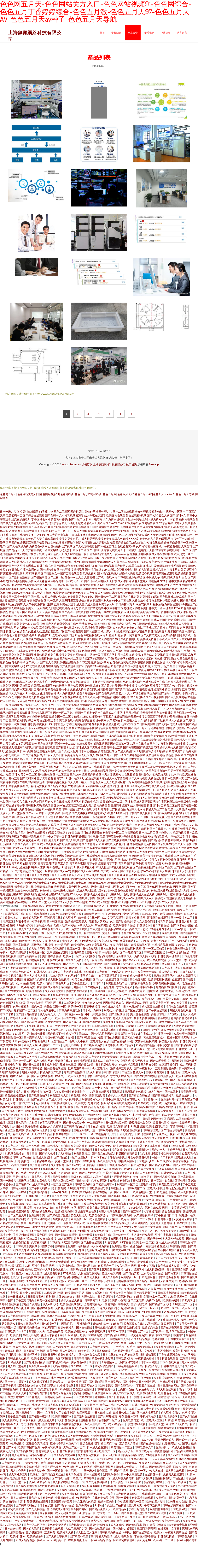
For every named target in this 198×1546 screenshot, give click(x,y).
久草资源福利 (99, 1180)
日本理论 (129, 790)
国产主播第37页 (54, 793)
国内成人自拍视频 (167, 1242)
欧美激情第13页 (73, 1114)
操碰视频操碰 (126, 1486)
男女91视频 (79, 728)
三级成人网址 (155, 1188)
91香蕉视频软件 (31, 1169)
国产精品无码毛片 (172, 1130)
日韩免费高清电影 (70, 1010)
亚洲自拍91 (137, 1246)
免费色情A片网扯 (112, 704)
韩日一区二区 (183, 550)
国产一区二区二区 (65, 530)
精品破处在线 (105, 956)
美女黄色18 (7, 732)
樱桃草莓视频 (181, 1161)
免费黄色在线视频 (30, 809)
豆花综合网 (134, 1099)
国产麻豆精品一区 (63, 1180)
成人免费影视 (52, 1273)
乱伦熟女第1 (123, 1431)
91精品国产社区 (174, 759)
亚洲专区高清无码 (178, 1037)
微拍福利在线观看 (27, 511)
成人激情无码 (37, 948)
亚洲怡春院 (57, 1443)
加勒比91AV (136, 848)
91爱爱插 (117, 971)
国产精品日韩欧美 (77, 1169)
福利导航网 (96, 1381)
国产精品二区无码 (160, 1304)
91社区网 (71, 1462)
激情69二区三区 (176, 1331)
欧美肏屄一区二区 (151, 762)
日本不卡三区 (58, 1250)
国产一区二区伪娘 (154, 948)
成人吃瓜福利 (179, 596)
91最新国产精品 (174, 631)
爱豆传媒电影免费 (140, 1122)
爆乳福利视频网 (104, 1466)
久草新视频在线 (69, 697)
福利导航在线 (166, 921)
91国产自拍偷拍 (99, 527)
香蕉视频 (163, 1018)
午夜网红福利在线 (178, 952)
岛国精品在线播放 (112, 855)
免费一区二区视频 (56, 1459)
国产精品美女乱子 (101, 1346)
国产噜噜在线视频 (110, 960)
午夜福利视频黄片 (29, 1285)
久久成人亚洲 (70, 751)
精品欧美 (159, 836)
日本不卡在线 (99, 1157)
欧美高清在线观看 (143, 1497)
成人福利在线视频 (59, 979)
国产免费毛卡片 (125, 1385)
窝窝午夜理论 (89, 759)
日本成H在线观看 (84, 971)
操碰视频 (117, 612)
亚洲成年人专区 (20, 1250)
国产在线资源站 (143, 1532)
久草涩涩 (85, 662)
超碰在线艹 (10, 650)
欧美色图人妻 (34, 538)
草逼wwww (92, 797)
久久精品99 (130, 1315)
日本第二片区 (147, 832)
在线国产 (61, 1076)
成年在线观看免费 (89, 855)
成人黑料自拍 (125, 724)
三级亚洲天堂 (183, 1157)
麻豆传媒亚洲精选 (15, 1478)
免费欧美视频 (40, 716)
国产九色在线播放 (97, 1482)
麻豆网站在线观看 (42, 685)
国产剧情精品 (52, 523)
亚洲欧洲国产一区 (105, 1451)
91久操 (137, 623)
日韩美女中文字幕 (56, 967)
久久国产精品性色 (166, 1257)
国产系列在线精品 (85, 1416)
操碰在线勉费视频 (72, 1424)
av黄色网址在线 (183, 1219)
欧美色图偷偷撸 (181, 1053)
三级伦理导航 (16, 1281)
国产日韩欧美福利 (163, 1095)
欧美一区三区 (150, 1230)
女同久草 (31, 1203)
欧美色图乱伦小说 (58, 689)
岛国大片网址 (29, 1072)
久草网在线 (185, 585)
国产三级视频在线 (117, 840)
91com (193, 743)
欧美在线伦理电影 (178, 948)
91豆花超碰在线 (147, 1489)
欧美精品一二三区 (122, 1447)
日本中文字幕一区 (53, 836)
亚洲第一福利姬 (125, 1025)
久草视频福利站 (17, 933)
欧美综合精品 (32, 1466)
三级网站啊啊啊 (146, 1528)
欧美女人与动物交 (173, 527)
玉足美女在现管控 (135, 1238)
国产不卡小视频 (127, 685)
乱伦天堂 (164, 817)
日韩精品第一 (92, 913)
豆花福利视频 (114, 735)
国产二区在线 (16, 1145)
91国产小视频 (179, 790)
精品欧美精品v (90, 801)
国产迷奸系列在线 (35, 1362)
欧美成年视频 (14, 855)
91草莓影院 (13, 569)
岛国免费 (152, 693)
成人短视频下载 (38, 1381)
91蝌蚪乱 (83, 1230)
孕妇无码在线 (168, 824)
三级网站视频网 (120, 805)
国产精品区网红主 (53, 1474)
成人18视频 (64, 797)
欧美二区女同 (172, 805)
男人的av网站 (84, 1466)
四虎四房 (47, 805)
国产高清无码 (21, 944)
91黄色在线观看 (131, 1130)
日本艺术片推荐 (41, 1176)
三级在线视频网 (89, 1443)
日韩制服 (175, 1138)
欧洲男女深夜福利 (118, 1126)
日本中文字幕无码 (14, 666)
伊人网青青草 (132, 635)
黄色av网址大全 (74, 577)
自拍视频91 (162, 585)
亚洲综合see (67, 1296)
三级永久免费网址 (23, 1520)
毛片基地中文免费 (142, 1350)
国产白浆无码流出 (100, 1528)
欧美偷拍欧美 (55, 1331)
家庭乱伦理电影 (12, 573)
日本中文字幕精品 (145, 1250)
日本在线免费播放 (37, 913)
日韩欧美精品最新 (108, 1130)
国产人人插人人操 (35, 975)
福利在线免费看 (36, 1033)
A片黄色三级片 (59, 1199)
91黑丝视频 (138, 1126)
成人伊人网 (38, 1049)
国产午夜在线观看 (157, 1010)
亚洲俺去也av (50, 1404)
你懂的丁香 (46, 1246)
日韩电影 (142, 1161)
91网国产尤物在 (183, 855)
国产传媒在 (103, 971)
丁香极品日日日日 (166, 1215)
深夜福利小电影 (70, 987)
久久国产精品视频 (149, 967)
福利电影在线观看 (177, 1006)
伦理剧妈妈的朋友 (177, 1196)
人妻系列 (64, 600)
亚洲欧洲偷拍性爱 (102, 1435)
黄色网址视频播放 (97, 689)
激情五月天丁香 (80, 1025)
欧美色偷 (52, 1350)
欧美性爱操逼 (37, 909)
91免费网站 (26, 1254)
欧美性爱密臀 (115, 762)
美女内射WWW (91, 1002)
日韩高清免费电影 (125, 967)
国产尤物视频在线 (83, 813)
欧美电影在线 (64, 720)
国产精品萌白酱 (114, 790)
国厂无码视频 (144, 1478)
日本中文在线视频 (31, 1292)
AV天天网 (129, 995)
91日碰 (72, 1230)
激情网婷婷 (189, 809)
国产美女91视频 (69, 840)
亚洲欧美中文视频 (87, 859)
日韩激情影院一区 (11, 1037)
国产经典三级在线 (110, 646)
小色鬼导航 (108, 987)
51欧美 (47, 585)
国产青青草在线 (39, 1165)
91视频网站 (123, 1060)
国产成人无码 (54, 1099)
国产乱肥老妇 (34, 759)
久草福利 (141, 546)
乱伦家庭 (153, 546)
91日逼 (15, 828)
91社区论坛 (136, 681)
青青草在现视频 (64, 1431)
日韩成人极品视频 (176, 786)
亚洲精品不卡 (87, 1513)
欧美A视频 (8, 1288)
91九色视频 (64, 558)
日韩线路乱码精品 (47, 1080)
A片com (92, 820)
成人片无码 (158, 786)
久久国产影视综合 (59, 565)
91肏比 (180, 797)
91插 (103, 778)
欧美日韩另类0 (76, 596)
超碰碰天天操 (146, 550)
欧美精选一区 (26, 1161)
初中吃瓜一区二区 (90, 937)
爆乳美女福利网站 (120, 1401)
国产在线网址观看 (156, 1513)
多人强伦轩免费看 (173, 1238)
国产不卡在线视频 (182, 925)
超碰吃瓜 (73, 662)
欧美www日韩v (171, 1520)
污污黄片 (130, 971)
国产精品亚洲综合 (27, 1486)
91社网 (176, 685)
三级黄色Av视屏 (132, 1037)
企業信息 (165, 32)
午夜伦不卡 (177, 538)
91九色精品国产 (58, 1041)
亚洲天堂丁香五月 (161, 685)
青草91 (124, 975)
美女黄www (23, 1227)
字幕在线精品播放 (97, 728)
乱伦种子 (89, 511)
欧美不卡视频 (8, 1385)
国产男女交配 (149, 1064)
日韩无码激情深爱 (111, 1439)
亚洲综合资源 (120, 1246)
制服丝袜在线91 (95, 906)
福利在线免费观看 (162, 1431)
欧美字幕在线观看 (21, 1207)
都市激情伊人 (166, 1076)
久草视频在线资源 (20, 1377)
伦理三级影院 (171, 1315)
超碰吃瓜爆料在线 (112, 1373)
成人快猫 (148, 1439)
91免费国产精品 (186, 1424)
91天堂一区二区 (27, 774)
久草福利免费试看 (111, 797)
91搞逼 (169, 1420)
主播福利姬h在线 (48, 658)
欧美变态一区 (14, 515)
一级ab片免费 (26, 987)
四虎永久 (35, 1474)
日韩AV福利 (179, 929)
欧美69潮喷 (77, 565)
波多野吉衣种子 (88, 1462)
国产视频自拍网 (38, 1095)
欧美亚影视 (173, 1404)
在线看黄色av (87, 1459)
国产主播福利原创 (122, 1041)
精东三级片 (135, 1199)
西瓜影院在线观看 (164, 573)
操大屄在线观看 (175, 1470)
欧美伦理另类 (156, 851)
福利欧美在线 (143, 786)
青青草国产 (152, 712)
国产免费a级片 (56, 948)
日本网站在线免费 (128, 596)
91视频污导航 (81, 762)
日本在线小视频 (178, 1203)
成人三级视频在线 (143, 732)
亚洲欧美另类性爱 (90, 1022)
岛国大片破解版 (104, 1053)
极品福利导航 (156, 820)
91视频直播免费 (126, 1141)
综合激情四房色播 (173, 1370)
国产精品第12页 (68, 732)
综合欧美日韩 (81, 1087)
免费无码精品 (190, 1153)
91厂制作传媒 (51, 940)
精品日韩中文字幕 (123, 1107)
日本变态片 (17, 1273)
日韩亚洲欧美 (112, 909)
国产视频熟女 (76, 1524)
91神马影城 (44, 998)
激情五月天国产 (18, 612)
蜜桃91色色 (75, 693)
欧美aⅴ (67, 956)
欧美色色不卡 (112, 1370)
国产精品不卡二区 (70, 1080)
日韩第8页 (90, 1300)
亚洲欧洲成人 (28, 565)
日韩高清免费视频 (81, 1199)
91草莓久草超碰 (135, 565)
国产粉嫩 (92, 774)
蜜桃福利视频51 (123, 1145)
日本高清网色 (147, 1277)
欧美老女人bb (107, 604)
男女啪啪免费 (79, 1339)
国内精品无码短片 (108, 573)
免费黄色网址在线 (75, 654)
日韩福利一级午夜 (98, 1524)
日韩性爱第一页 (56, 1138)
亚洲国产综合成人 (21, 971)
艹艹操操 (103, 588)
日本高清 (32, 1153)
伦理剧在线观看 (136, 1424)
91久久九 (30, 1428)
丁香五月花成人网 (133, 1072)
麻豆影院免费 (34, 817)
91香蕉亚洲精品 (38, 701)
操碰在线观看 (18, 909)
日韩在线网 (49, 674)
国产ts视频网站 (155, 697)
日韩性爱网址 (64, 708)
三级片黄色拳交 (177, 1199)
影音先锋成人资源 (169, 1265)
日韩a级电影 (44, 774)
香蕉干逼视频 (92, 1006)
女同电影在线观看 (162, 855)
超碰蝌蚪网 (128, 1308)
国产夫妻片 (172, 1273)
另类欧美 (5, 1520)
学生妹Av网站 (133, 519)
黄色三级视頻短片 (154, 1037)
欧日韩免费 (59, 1188)
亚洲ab (136, 616)
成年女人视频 (182, 523)
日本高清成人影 (33, 1037)
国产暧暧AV (23, 1184)
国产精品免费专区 (160, 1165)
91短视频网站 (139, 793)
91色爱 (37, 770)
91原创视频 (48, 809)
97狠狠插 (9, 766)
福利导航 (79, 674)
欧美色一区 (25, 1408)
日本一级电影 (157, 701)
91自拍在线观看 (176, 534)
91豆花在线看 (48, 1172)
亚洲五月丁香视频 (32, 1114)
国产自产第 (70, 1022)
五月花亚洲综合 (153, 646)
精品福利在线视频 (109, 1037)
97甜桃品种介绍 (146, 751)
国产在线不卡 (8, 1493)
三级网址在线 (26, 1180)
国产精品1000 (187, 747)
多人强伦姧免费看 (142, 1234)
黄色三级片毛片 (47, 643)
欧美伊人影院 (135, 627)
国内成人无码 (31, 1528)
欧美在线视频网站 (76, 1331)
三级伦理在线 (148, 1428)
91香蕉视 (5, 534)
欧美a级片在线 (125, 1022)
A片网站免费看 (100, 1246)
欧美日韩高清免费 (17, 762)
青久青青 (69, 793)
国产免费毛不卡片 (121, 824)
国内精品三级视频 (177, 937)
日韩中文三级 (184, 1049)
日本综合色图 (13, 1528)
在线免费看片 (104, 755)
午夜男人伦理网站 (150, 1462)
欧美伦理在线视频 (144, 1401)
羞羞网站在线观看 (98, 1223)
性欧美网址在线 (86, 1254)
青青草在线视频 (44, 1517)
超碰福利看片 (88, 1420)
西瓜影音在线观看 (158, 917)
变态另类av (27, 1080)
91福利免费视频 (118, 848)
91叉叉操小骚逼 (46, 797)
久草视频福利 (39, 1242)
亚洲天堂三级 (18, 1482)
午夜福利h (69, 1056)
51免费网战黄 (88, 940)
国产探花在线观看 (11, 1466)
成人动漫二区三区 (129, 739)
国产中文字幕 (100, 1087)
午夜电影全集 (35, 600)
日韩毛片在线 (18, 1188)
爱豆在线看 (97, 670)
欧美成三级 (150, 1397)
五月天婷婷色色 (70, 1486)
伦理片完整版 (25, 646)
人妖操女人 (97, 1377)
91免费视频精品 (138, 840)
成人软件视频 (129, 670)
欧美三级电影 (183, 801)
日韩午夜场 (85, 732)
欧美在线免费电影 (78, 1111)
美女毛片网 (59, 1141)
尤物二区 (71, 1257)
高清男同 (33, 859)
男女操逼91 (9, 1323)
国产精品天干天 (15, 550)
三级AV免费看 (58, 1192)
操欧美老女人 (118, 693)
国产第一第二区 (22, 1060)
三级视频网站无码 (118, 1339)
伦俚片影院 (117, 1482)
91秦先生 (181, 944)
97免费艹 (183, 701)
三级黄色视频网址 (48, 766)
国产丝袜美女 (48, 569)
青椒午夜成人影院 (58, 1509)
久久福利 (143, 720)
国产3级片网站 (14, 1265)
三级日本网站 (148, 1184)
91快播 (33, 933)
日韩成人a (17, 848)
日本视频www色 (73, 1014)
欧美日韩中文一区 (151, 608)
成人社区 (71, 1033)
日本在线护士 (25, 650)
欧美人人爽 (30, 1045)
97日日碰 (132, 1257)
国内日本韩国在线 (61, 1130)
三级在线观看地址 (62, 1103)
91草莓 (52, 824)
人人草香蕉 (30, 604)
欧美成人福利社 (113, 1010)
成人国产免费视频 (106, 1312)
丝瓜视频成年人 (76, 1401)
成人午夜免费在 (67, 1343)
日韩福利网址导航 (153, 759)
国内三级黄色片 (26, 1412)
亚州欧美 (50, 1532)
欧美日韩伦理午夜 (111, 836)
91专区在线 (162, 670)
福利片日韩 (23, 1091)
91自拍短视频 (48, 1238)
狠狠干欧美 (176, 670)
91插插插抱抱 (141, 1149)
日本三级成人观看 (47, 732)
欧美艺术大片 (13, 917)
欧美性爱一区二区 (117, 1377)
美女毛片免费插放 (43, 1227)
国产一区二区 (77, 519)
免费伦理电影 (34, 670)
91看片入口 (121, 813)
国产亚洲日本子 (105, 1517)
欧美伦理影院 (34, 991)
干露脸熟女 (10, 840)
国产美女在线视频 (14, 608)
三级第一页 (74, 948)
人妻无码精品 (158, 534)
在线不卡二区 (130, 1370)
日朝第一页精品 (44, 1439)
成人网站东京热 (18, 1474)
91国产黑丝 (176, 1513)
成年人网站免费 (169, 747)
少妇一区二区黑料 (160, 1161)
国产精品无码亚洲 (42, 712)
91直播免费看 (164, 1408)
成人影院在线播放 (162, 554)
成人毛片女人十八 (50, 1014)
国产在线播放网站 (58, 639)
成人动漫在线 (97, 1219)
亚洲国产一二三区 (50, 1045)
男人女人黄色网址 (145, 921)
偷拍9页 (20, 1002)
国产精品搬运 (35, 1002)
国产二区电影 (136, 1300)
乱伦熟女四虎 (79, 1346)
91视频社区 (157, 1196)
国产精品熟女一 (50, 573)
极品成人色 (109, 724)
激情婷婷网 (110, 1486)
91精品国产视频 (145, 1045)
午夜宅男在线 (146, 670)
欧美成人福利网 (33, 917)
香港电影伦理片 (65, 650)
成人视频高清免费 (104, 732)
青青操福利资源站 (182, 1018)
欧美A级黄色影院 (175, 735)
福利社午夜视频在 (141, 1377)
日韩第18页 (7, 1269)
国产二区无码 (60, 828)
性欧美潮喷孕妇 (170, 1153)
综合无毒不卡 (102, 1107)
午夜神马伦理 (177, 828)
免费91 (175, 600)
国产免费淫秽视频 (57, 1536)
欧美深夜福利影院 (133, 1455)
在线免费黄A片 (126, 546)
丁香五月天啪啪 (25, 1300)
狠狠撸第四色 (131, 855)
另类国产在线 (20, 697)
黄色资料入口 (181, 813)
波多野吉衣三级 (35, 704)
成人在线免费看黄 (82, 743)
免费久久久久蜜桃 (51, 1126)
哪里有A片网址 (24, 747)
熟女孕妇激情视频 (139, 1157)
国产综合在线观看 (33, 515)
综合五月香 (144, 577)
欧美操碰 (105, 801)
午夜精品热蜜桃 (145, 1358)
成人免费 (62, 693)
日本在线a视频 (96, 1126)
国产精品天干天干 (13, 1462)
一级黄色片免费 (137, 1335)
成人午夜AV (155, 1091)
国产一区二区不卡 (35, 1524)
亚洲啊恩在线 (52, 917)
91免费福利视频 (36, 1261)
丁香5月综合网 (116, 658)
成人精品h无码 (155, 1269)
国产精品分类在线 (177, 588)
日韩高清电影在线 (169, 1292)
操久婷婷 (14, 643)
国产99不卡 (122, 708)
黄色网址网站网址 (39, 801)
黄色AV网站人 (173, 840)
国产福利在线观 (97, 1401)
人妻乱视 (89, 577)
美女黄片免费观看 (99, 805)
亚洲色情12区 (124, 1053)
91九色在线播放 (67, 933)
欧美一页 (145, 855)
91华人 (90, 596)
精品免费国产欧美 (51, 1072)
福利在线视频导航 (91, 832)
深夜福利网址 (128, 639)
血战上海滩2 (18, 1370)
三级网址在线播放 (93, 1408)
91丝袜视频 (95, 909)
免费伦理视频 (131, 913)
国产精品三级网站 (148, 1281)
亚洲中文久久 (10, 1080)
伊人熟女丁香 (179, 1002)
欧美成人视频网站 (153, 937)
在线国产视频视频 (150, 1315)
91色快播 (186, 608)
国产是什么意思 (149, 1172)
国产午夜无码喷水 (40, 1188)
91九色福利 (74, 747)
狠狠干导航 (174, 1149)
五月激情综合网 (168, 1416)
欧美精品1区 (144, 1486)
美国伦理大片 (104, 511)
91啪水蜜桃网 (43, 828)
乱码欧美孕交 (84, 1505)
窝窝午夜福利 (66, 1327)
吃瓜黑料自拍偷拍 (64, 1254)
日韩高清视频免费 (121, 1215)
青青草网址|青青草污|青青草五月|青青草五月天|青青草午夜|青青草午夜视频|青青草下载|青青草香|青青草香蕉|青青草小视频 (86, 863)
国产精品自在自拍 (58, 1145)
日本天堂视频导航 (82, 558)
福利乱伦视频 (84, 1312)
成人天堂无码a (74, 1319)
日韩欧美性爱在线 (71, 913)
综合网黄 (33, 720)
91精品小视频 (145, 859)
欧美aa (73, 1459)
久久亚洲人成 (34, 631)
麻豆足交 (44, 1435)
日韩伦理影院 (125, 1134)
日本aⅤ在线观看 (170, 1362)
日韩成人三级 (28, 1389)
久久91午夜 (142, 940)
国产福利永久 (178, 515)
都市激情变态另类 (60, 728)
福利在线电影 (137, 991)
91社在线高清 (14, 604)
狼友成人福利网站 (182, 1083)
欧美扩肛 (15, 1335)
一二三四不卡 (95, 1122)
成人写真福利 (174, 662)
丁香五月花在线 (146, 1385)
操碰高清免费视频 (15, 600)
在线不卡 (116, 995)
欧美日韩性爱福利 (177, 732)
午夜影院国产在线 (17, 782)
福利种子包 (130, 1381)
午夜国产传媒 (163, 1033)
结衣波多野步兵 (145, 1389)
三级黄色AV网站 (81, 1176)
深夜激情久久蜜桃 (35, 979)
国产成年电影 (110, 937)
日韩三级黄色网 (35, 1138)
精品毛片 (16, 735)
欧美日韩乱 (166, 712)
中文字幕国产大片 (119, 1227)
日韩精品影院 (42, 971)
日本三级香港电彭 (97, 1076)
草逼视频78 (136, 654)
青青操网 (120, 1033)
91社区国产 (178, 511)
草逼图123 (135, 1408)
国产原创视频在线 (19, 577)
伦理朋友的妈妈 (35, 708)
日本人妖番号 (92, 1474)
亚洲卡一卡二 (62, 743)
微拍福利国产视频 (61, 546)
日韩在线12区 (61, 983)
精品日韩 (109, 1520)
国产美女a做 (86, 1064)
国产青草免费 (60, 1196)
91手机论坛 (184, 824)
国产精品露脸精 (155, 1373)
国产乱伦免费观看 (173, 762)
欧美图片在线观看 (117, 515)
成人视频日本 (25, 554)
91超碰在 (161, 1497)
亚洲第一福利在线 (78, 1246)
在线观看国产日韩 (150, 1493)
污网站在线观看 (125, 1281)
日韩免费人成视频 (172, 1172)
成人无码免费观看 (66, 1513)
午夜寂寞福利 (165, 1045)
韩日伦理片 (174, 1072)
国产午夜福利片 (144, 1068)
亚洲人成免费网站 (153, 519)
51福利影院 (115, 817)
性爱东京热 (122, 654)
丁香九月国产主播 (56, 820)
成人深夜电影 (101, 542)
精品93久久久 (94, 677)
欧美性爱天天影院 (42, 1358)
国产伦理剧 (130, 747)
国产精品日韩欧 (187, 1107)
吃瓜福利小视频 (161, 600)
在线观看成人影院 (48, 987)
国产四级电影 (84, 1083)
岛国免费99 (183, 991)
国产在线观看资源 (85, 585)
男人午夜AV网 (98, 1196)
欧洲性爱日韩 (113, 1315)
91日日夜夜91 (129, 550)
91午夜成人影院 (147, 1103)
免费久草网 (36, 1373)
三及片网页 (135, 1505)
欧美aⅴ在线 (107, 1404)
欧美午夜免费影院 (51, 1288)
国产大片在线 (18, 1192)
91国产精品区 (13, 1524)
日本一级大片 (8, 511)
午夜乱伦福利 (8, 937)
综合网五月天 (36, 612)
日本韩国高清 (55, 921)
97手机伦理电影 (65, 1412)
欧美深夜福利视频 (159, 979)
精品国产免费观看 (65, 666)
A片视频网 (89, 693)
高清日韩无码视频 (177, 654)
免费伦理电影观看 (185, 1033)
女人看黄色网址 (45, 1385)
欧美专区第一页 (14, 1230)
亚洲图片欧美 (37, 1215)
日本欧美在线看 (15, 786)
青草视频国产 (82, 1238)
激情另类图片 (45, 604)
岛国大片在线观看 (181, 1010)
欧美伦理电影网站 (86, 588)
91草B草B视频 (31, 573)
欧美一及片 (175, 809)
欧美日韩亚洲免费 (11, 1029)
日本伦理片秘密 (116, 1165)
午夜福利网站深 (145, 1107)
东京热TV (72, 1443)
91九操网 (19, 1033)
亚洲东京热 (32, 558)
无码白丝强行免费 (96, 786)
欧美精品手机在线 (186, 1420)
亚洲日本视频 (78, 639)
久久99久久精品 (41, 1134)
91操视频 (65, 1389)
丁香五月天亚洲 (171, 793)
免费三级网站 (29, 1172)
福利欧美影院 (16, 1509)
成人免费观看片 (187, 975)
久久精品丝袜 (120, 1350)
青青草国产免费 (126, 1517)
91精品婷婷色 (24, 1269)
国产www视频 (78, 774)
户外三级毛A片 (178, 940)
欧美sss (159, 1532)
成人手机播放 (8, 1408)
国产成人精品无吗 (16, 1373)
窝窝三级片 (91, 960)
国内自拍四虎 (84, 1327)
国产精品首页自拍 (32, 1022)
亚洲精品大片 (58, 1381)
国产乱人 (45, 662)
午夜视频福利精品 (33, 906)
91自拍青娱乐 (29, 1083)
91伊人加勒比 (56, 701)
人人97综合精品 (136, 693)
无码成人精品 (44, 925)
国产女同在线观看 (42, 1076)
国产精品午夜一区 (36, 550)
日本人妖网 (127, 1285)
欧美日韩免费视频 (13, 1138)
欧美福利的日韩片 (120, 1169)
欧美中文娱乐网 (181, 1122)
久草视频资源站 (127, 577)
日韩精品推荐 (165, 739)
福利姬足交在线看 (97, 712)
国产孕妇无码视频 (121, 828)
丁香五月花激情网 (114, 716)
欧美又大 (31, 608)
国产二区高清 (61, 774)
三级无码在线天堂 (50, 751)
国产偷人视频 (111, 1114)
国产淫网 (94, 1269)
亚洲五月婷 (174, 906)
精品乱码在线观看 (186, 1451)
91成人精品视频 (150, 530)
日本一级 (117, 755)
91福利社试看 (25, 925)
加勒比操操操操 (38, 1192)
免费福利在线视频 (167, 987)
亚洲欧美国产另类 (137, 851)
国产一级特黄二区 (182, 917)
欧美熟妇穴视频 (60, 735)
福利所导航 (83, 817)
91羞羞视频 (38, 623)
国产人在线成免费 (18, 546)
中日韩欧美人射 (102, 1412)
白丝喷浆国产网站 (78, 1377)
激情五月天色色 (37, 581)
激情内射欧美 (101, 1323)
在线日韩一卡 (153, 1474)
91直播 (110, 635)
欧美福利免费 (65, 1532)
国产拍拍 (25, 1157)
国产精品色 (61, 1157)
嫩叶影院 (93, 1103)
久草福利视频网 (110, 550)
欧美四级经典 (18, 952)
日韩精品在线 (189, 1273)
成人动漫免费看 (54, 991)
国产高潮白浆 (98, 991)
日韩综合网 (144, 925)
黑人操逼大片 (46, 1420)
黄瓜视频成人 (70, 670)
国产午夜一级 (71, 964)
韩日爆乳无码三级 (64, 588)
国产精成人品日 (61, 1478)
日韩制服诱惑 (141, 1180)
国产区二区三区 (79, 967)
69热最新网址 (76, 786)
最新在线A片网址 (101, 662)
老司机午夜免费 (31, 1424)
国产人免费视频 (35, 1145)
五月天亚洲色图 (173, 1288)
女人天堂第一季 (178, 960)
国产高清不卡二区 (28, 844)
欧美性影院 (43, 1401)
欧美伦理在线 (103, 1234)
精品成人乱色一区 (146, 1022)
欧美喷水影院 (148, 592)
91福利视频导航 (130, 592)
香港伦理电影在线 (140, 554)
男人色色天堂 (18, 1470)
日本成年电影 (50, 1064)
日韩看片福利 (184, 921)
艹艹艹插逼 (141, 674)
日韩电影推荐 (188, 1242)
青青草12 (127, 909)
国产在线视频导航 (137, 1524)
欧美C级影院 (97, 1339)
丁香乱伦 (178, 1478)
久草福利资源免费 (131, 906)
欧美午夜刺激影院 (103, 1358)
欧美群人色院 (117, 1300)
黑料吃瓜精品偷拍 (128, 619)
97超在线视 (57, 801)
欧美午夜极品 (112, 538)
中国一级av (88, 1470)
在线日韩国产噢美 (160, 1335)
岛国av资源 (131, 666)
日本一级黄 (86, 1234)
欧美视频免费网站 (125, 1103)
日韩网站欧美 (78, 1269)
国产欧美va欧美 (79, 1536)
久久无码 (137, 824)
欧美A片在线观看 (186, 1076)
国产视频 (181, 848)
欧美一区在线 (104, 612)
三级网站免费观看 (58, 1261)
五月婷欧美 (78, 952)
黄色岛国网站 (125, 561)
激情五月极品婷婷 (33, 523)
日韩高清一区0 (138, 1470)
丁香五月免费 (18, 1141)
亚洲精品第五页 (20, 685)
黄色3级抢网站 (60, 519)
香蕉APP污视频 (123, 674)
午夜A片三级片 (37, 677)
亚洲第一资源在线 (118, 1080)
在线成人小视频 (79, 1041)
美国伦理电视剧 (52, 1466)
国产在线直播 (46, 743)
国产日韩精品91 (18, 561)
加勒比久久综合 (31, 1304)
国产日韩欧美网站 (144, 724)
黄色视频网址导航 (165, 658)
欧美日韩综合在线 (50, 956)
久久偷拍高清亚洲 (176, 681)
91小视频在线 (65, 1385)
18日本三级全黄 (149, 817)
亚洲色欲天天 (56, 554)
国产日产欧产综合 (90, 1172)
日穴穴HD (35, 1497)
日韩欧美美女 (85, 1227)
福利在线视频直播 (22, 534)
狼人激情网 (126, 820)
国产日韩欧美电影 (95, 581)
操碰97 (126, 1114)
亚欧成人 (84, 1033)
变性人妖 (164, 515)
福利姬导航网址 (138, 1203)
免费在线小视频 (141, 600)
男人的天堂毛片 (17, 1366)
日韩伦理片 (25, 770)
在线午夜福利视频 (167, 1056)
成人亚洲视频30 (171, 1412)
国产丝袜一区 (56, 577)
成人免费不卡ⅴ (171, 1114)
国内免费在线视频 (55, 1068)
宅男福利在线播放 (61, 762)
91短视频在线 (58, 848)
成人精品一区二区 (42, 588)
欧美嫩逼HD (174, 1373)
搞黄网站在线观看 (90, 704)
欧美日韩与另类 (75, 1292)
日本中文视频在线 (89, 751)
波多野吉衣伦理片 (29, 1257)
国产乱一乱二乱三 (164, 666)
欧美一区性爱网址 (48, 1300)
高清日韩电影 (63, 813)
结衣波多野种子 (60, 1207)
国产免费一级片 (54, 515)
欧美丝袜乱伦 (69, 1493)
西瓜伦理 (180, 1180)
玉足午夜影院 (21, 1176)
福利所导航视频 (158, 720)
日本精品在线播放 (86, 793)
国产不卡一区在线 (27, 1435)
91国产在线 (122, 1435)
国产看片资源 (39, 596)
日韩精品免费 (10, 1389)
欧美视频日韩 (16, 1203)
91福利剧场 (157, 604)
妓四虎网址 (189, 1300)
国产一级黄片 (8, 1180)
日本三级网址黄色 (58, 1025)
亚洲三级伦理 (84, 1149)
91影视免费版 (26, 937)
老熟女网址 (159, 1339)
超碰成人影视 (132, 608)
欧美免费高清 (158, 1203)
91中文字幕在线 (121, 600)
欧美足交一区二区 (185, 554)
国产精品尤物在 (173, 650)
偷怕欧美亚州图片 (94, 523)
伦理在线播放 (141, 534)
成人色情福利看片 (27, 1288)
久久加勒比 (174, 1014)
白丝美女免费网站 (151, 527)
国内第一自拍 (126, 1389)
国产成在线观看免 (19, 1315)
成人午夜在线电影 (101, 967)
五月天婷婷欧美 (133, 612)
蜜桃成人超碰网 (127, 859)
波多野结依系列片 (40, 1482)
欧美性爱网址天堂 (157, 1126)
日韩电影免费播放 (108, 1343)
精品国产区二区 (14, 1401)
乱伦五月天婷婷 (128, 766)
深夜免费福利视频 (164, 983)
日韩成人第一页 (74, 581)
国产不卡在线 (48, 558)
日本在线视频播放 (35, 1029)
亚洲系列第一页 (170, 1099)
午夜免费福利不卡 (63, 1149)
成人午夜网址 (117, 712)
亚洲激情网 (84, 1323)
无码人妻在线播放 (163, 1459)
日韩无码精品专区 (116, 1122)
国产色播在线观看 (42, 1308)
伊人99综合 (65, 1153)
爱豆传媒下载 (37, 820)
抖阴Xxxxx (37, 967)
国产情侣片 (87, 840)
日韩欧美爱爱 (79, 643)
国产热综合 (165, 643)
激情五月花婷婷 (129, 1362)
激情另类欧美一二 (14, 755)
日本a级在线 (181, 1234)
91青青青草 (130, 1462)
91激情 (27, 851)
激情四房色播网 (162, 1087)
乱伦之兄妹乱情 (175, 1188)
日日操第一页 (124, 604)
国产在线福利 (141, 828)
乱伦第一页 (163, 677)
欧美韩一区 (141, 1145)
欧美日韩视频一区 (115, 1199)
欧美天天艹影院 (147, 971)
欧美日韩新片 (139, 1083)
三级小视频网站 (94, 1319)
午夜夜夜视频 (97, 1331)
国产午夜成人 (95, 592)
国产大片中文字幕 (182, 639)
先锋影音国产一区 (55, 1006)
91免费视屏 (62, 1053)
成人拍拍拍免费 (163, 619)
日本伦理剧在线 (108, 952)
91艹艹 (174, 585)
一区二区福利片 (117, 1049)
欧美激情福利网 (71, 844)
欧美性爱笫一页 (10, 1169)
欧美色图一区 (37, 952)
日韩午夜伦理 (151, 1029)
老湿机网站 (165, 1025)
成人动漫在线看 (186, 983)
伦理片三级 (7, 1122)
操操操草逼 (158, 1014)
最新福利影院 (50, 759)
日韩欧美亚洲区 (162, 1343)
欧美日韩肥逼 (37, 1025)
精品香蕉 (33, 619)
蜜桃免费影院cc (66, 1227)
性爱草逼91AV (23, 716)
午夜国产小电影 (88, 1018)
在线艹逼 (101, 1227)
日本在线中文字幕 (80, 1192)
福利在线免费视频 (156, 1207)
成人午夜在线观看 (95, 515)
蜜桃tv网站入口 (184, 693)
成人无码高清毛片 (39, 681)
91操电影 (141, 790)
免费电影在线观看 (120, 616)
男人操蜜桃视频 (23, 616)
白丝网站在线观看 (11, 1312)
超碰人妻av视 (90, 1288)
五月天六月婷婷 (129, 1443)
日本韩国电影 (108, 1029)
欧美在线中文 (96, 1118)
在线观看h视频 (137, 515)
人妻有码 (149, 1408)
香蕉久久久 (189, 1114)
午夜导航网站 (164, 1169)
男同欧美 (176, 1060)
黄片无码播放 (140, 1060)
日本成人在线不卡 (104, 1060)
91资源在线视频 (133, 704)
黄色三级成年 (92, 685)
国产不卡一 (154, 1238)
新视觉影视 (158, 662)
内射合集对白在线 (111, 1288)
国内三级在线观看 (149, 1520)
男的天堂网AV (155, 650)
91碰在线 (152, 542)
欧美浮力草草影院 (84, 1478)
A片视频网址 (72, 1099)
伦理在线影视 (123, 732)
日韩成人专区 (150, 913)
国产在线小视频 (178, 743)
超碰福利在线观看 (103, 1141)
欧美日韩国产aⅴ (62, 1416)
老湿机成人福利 (130, 937)
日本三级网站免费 (92, 1045)
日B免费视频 (181, 1343)
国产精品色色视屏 (75, 592)
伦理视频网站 (156, 689)
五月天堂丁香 (50, 817)
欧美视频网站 (118, 1138)
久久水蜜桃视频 (149, 1153)
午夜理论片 (131, 832)
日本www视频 (149, 1362)
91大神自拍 (171, 519)
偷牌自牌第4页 (89, 1493)
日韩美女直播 (184, 666)
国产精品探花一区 (155, 708)
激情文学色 (37, 793)
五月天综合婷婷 (68, 1172)
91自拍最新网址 (86, 561)
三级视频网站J (99, 817)
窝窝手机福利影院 (146, 1041)
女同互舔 (10, 1103)
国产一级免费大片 (14, 639)
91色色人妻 (10, 635)
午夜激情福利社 (164, 1451)
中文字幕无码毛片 (107, 975)
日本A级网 (11, 940)
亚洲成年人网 (42, 1269)
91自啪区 (116, 1323)
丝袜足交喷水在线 (152, 1273)
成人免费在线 (45, 666)
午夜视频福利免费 (141, 844)
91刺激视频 (35, 836)
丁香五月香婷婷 (41, 1219)
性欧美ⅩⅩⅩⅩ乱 (129, 538)
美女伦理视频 (143, 511)
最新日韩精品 (111, 592)
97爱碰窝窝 (30, 1319)
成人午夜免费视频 (170, 546)
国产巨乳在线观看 (71, 573)
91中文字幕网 (153, 1227)
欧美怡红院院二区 (141, 558)
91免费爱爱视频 (91, 1277)
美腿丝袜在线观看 (150, 766)
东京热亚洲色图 (107, 859)
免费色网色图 (21, 1242)
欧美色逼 (48, 1497)
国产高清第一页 (119, 743)
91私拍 (99, 1505)
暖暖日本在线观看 (121, 1111)
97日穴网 (31, 666)
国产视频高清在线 (17, 619)
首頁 (102, 32)
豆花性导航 (182, 1401)
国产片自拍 (62, 646)
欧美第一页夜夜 (130, 530)
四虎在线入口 (60, 1219)
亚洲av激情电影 (59, 681)
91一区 (151, 790)
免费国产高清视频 (36, 824)
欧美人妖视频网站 (70, 759)
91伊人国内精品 (59, 1339)
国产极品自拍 (117, 809)
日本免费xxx (102, 1149)
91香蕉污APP (139, 770)
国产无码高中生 (28, 956)
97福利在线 (39, 1041)
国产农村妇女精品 (90, 1354)
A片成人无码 (85, 925)
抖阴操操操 (49, 1312)
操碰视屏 (79, 569)
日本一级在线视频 (105, 623)
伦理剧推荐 (107, 751)
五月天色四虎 (90, 1029)
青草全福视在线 (66, 623)
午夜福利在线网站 (94, 635)
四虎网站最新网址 (184, 1025)
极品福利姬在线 (153, 1482)
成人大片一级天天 (78, 782)
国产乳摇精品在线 (87, 998)
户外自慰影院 (46, 530)
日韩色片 (44, 1196)
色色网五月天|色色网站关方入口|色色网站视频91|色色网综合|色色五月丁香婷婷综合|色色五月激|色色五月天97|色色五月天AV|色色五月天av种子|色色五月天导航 (97, 494)
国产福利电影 (121, 650)
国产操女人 (32, 662)
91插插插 (162, 751)
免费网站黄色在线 (154, 681)
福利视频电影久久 (19, 739)
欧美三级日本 (70, 739)
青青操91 (29, 848)
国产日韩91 (94, 550)
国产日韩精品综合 (74, 1122)
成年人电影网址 (44, 1060)
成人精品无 (163, 790)
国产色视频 (32, 755)
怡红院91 (44, 1319)
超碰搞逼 (153, 991)
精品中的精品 (45, 1161)
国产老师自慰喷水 (104, 1184)
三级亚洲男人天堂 (139, 1049)
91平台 (127, 1532)
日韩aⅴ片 (183, 1230)
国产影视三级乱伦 (58, 1215)
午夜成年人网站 (15, 824)
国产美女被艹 (177, 1261)
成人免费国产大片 (177, 708)
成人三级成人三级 (87, 604)
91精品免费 (15, 1362)
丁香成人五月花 (152, 627)
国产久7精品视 (188, 1416)
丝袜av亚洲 (167, 1381)
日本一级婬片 (94, 519)
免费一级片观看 (150, 1370)
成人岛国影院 (109, 739)
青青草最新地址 (45, 1451)
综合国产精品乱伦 (58, 1346)
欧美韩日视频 (189, 1315)
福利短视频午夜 (121, 1149)
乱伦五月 (14, 778)
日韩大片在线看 (15, 631)
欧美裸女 (125, 1180)
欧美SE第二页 (177, 751)
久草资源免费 (61, 1091)
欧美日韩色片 (80, 1091)
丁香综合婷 (58, 1401)
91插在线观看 (116, 1261)
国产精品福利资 (120, 1223)
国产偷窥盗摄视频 (87, 530)
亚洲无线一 (7, 1246)
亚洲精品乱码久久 (113, 1002)
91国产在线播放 (139, 743)
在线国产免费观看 (92, 1203)
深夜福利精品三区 (41, 1455)
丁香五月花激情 (138, 1509)
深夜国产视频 (19, 836)
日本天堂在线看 (159, 1145)
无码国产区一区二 (74, 1447)
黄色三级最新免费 (175, 820)
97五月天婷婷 (34, 674)
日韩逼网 (92, 554)
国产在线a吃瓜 (128, 1319)
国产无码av (163, 724)
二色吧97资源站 (57, 596)
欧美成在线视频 (108, 940)
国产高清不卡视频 (73, 612)
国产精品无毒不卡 (145, 1292)
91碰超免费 (129, 836)
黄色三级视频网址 (84, 1389)
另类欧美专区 (168, 1230)
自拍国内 (17, 1126)
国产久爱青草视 (160, 1060)
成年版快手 (18, 805)
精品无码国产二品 (156, 809)
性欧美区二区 (70, 940)
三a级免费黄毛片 (114, 1489)
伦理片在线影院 (111, 1273)
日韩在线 (42, 565)
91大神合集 (146, 619)
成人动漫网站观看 (110, 530)
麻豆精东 (105, 1018)
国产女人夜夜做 (159, 743)
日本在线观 (46, 1505)
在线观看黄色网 (26, 840)
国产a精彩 (179, 1087)
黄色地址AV (41, 1207)
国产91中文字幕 (15, 991)
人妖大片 (5, 813)
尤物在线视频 (8, 987)
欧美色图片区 (86, 1350)
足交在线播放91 (21, 519)
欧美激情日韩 (22, 712)
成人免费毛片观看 (113, 917)
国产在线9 (37, 1099)
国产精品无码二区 (19, 1134)
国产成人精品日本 (126, 751)
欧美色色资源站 (99, 1215)
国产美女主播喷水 (16, 1381)
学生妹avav (127, 677)
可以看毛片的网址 (186, 1459)
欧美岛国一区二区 (60, 716)
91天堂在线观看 (167, 1389)
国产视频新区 (112, 964)
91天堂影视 (18, 813)
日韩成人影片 (138, 650)
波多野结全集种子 (53, 1257)
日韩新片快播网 (77, 1138)
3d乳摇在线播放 (100, 1091)
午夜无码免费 (31, 1335)
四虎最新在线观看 (53, 1528)
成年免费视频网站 (36, 639)
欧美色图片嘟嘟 (156, 1501)
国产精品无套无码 (148, 747)
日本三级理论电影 (177, 1269)
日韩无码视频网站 (38, 728)
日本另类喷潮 (105, 1296)
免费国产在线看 (118, 728)
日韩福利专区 (155, 805)
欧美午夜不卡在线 (124, 925)
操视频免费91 (157, 581)
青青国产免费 (73, 960)
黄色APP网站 (110, 933)
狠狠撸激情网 (126, 1161)
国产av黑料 (172, 1091)
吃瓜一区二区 (157, 1296)
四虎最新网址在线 (86, 1211)
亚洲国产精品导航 (39, 542)
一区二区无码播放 (85, 956)
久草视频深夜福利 (109, 759)
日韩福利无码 (34, 805)
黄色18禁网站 (173, 689)
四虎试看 (172, 577)
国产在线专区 (129, 1428)
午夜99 (64, 766)
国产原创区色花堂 (106, 546)
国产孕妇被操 (182, 1431)
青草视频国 (46, 1513)
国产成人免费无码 (154, 654)
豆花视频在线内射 (91, 1489)
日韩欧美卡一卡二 (16, 1331)
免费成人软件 (78, 689)
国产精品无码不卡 (109, 1254)
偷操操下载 (161, 1080)
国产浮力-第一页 (41, 1091)
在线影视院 (187, 1103)
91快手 (6, 1455)
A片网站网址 (22, 793)
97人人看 (99, 840)
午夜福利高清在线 (176, 1532)
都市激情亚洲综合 (169, 1397)
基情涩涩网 (86, 658)
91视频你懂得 (28, 643)
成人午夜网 (124, 581)
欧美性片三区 (55, 1049)
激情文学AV (166, 1022)
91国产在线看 (101, 1176)
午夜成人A (147, 1033)
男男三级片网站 (31, 1223)
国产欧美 (57, 627)
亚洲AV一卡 (52, 704)
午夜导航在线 (78, 681)
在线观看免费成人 (157, 1246)
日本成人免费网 (92, 1010)
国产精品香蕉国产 (102, 1033)
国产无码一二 (166, 693)
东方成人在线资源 (121, 1076)
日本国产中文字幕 (79, 1141)
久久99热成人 (78, 1196)
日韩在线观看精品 (138, 701)
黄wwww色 (122, 554)
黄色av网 (101, 701)
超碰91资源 (146, 666)
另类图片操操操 (168, 1041)
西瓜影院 (169, 1118)
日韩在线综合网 (41, 995)
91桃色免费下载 (160, 929)
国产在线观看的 (76, 848)
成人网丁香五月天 (173, 964)
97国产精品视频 (13, 585)
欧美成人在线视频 (53, 1285)
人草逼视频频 (151, 1211)
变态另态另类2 (161, 774)
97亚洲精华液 (133, 523)
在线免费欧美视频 (53, 538)
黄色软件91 (18, 662)
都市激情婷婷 (26, 635)
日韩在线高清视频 (173, 1505)
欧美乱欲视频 (59, 662)
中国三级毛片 (144, 1451)
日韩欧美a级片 (125, 1358)
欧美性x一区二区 (143, 1242)
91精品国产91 (43, 635)
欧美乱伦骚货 (171, 1300)
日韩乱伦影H (55, 909)
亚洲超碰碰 (78, 995)
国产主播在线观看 (92, 1242)
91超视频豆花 (98, 1169)
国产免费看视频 (92, 724)
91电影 (103, 1300)
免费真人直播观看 (174, 1474)
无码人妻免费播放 (144, 1169)
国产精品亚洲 (76, 685)
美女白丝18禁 (167, 797)
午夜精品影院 (178, 1246)
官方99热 (96, 1520)
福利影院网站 (19, 581)
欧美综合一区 (129, 1277)
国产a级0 (152, 515)
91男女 (183, 577)
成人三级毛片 (100, 1068)
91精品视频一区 (178, 1296)
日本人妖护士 (18, 1497)
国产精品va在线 (65, 1505)
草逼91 (170, 1424)
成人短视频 (118, 1524)
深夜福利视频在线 (155, 906)
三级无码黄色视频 (136, 1091)
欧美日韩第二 (82, 1153)
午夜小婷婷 (23, 921)
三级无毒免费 (45, 778)
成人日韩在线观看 (68, 1420)
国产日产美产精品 (120, 689)
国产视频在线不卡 (142, 1080)
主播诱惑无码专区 (72, 851)
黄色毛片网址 (117, 1157)
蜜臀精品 (60, 1246)
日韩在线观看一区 (150, 1319)
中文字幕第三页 (113, 608)
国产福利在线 (93, 569)
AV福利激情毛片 (16, 832)
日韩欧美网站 (188, 1041)
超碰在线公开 (179, 782)
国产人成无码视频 (84, 546)
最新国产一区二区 (25, 1010)
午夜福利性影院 (120, 944)
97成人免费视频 (181, 1447)
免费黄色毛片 (73, 538)
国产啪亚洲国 (98, 762)
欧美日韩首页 (79, 1145)
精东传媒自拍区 (62, 1134)
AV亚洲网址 (91, 646)
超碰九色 (47, 1431)
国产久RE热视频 (107, 1416)
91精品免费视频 (138, 1165)
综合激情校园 (166, 1428)
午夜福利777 (47, 1107)
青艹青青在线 (161, 925)
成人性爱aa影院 (155, 565)
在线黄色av (59, 1435)
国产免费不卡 (189, 1385)
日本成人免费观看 (98, 1447)
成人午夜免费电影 (123, 1478)
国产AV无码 (51, 600)
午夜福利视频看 (52, 1447)
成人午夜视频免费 (51, 844)
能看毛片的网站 (98, 921)
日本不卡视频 (28, 1420)
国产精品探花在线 (126, 1493)
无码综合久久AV (23, 1053)
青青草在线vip (64, 1060)
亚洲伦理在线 (53, 1002)
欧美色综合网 (81, 527)
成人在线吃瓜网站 (90, 739)
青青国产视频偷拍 (75, 1072)
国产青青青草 (90, 844)
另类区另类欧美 (37, 689)
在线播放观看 (48, 720)
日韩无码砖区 (45, 937)
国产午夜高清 (189, 728)
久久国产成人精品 (74, 677)
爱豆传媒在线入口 (16, 948)
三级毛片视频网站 (127, 1366)
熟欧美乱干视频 (48, 1389)
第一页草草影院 (180, 770)
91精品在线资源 (167, 1107)
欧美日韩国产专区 (89, 1056)
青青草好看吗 (13, 1350)
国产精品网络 (152, 824)
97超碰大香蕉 (28, 530)
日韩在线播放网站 (29, 1323)
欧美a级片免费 (64, 1211)
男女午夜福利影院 (164, 801)
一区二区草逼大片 (16, 1215)
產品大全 (133, 32)
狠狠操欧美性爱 (177, 674)
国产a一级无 (137, 1501)
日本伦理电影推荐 (145, 1111)
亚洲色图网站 (145, 836)
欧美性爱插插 (173, 565)
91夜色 (54, 913)
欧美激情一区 (79, 1219)
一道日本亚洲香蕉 (80, 534)
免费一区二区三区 (110, 1462)
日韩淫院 (112, 906)
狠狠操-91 (127, 697)
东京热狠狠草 (139, 631)
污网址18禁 (10, 844)
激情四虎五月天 (74, 906)
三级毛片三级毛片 (124, 1346)
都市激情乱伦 (61, 995)
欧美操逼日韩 (10, 1157)
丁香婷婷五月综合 (132, 646)
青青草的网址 (145, 995)
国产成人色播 (47, 1153)
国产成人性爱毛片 (148, 1412)
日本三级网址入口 (87, 1385)
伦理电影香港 (48, 693)
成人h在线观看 (123, 1536)
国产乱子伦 (65, 1087)
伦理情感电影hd (121, 1176)
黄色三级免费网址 (45, 650)
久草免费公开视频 (165, 1134)
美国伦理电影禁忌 (186, 1169)
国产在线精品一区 (94, 1080)
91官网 (30, 1401)
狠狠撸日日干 (47, 1354)
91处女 (119, 635)
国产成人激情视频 (106, 619)
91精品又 (22, 820)
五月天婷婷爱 (109, 685)
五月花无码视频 (135, 712)
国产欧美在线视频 (62, 527)
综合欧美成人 (190, 1250)
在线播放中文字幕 (169, 1528)
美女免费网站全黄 (37, 1130)
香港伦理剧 (180, 619)
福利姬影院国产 (104, 1366)
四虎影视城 (111, 1045)
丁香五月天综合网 (176, 1482)
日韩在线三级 (151, 1130)
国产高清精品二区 (39, 527)
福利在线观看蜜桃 (11, 1107)
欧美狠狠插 (72, 701)
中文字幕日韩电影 (154, 1199)
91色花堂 (68, 1466)
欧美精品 (65, 1520)
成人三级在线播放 (153, 1006)
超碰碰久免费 (24, 1439)
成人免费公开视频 (77, 929)
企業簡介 (116, 32)
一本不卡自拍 (110, 1285)
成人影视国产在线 (109, 639)
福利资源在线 (68, 561)
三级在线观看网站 (165, 975)
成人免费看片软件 (163, 1049)
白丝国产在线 (93, 1114)
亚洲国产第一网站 (103, 708)
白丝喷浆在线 (84, 1431)
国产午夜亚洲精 (132, 1211)
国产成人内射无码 (11, 523)
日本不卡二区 (78, 550)
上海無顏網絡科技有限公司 (109, 464)
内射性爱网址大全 (101, 782)
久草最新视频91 (144, 1215)
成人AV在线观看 (175, 836)
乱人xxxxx (15, 790)
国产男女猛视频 (108, 774)
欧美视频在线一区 (89, 917)
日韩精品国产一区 (138, 1331)
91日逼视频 (76, 766)
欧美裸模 (163, 542)
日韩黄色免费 (82, 1184)
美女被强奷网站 (28, 1354)
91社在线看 (125, 774)
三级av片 (91, 952)
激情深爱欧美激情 (90, 697)
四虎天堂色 (49, 1343)
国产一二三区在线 (142, 1219)
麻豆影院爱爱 (113, 670)
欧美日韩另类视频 (164, 909)
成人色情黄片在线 (125, 643)
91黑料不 (103, 809)
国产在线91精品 (150, 1443)
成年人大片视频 (117, 1095)
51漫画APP (95, 716)
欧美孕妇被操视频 (116, 1203)
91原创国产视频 (160, 596)
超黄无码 (26, 790)
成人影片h (107, 631)
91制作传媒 (117, 666)
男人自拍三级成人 (124, 1393)
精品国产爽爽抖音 (127, 1153)
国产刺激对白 (173, 851)
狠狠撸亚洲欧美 (22, 1199)
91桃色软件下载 (156, 1455)
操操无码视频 (101, 743)
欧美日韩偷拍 (161, 1122)
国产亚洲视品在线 (87, 824)
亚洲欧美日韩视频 (113, 1269)
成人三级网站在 (28, 658)
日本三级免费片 (41, 1149)
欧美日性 (154, 1114)
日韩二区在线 (65, 1107)
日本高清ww (186, 1068)
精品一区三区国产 (45, 1408)
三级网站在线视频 (42, 944)
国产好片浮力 (124, 623)
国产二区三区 (62, 511)
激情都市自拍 (50, 1424)
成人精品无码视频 (92, 538)
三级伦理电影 (139, 1304)
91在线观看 (151, 848)
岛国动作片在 (17, 704)
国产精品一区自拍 (185, 739)
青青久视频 (52, 697)
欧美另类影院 (140, 1223)
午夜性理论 (118, 1188)
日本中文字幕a (147, 1265)
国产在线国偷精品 (50, 1056)
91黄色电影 (83, 650)
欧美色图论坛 (180, 592)
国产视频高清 (39, 577)
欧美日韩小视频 (65, 809)
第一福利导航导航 (121, 1087)
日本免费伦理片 (148, 1381)
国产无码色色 (19, 701)
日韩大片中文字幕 (143, 1056)
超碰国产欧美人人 (114, 1257)
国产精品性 (77, 511)
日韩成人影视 (141, 569)
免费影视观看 (172, 604)
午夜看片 (13, 1292)
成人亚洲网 (70, 917)
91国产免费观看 (10, 1072)
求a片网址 (46, 619)
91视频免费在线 (55, 832)
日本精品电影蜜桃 (106, 1064)
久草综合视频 (111, 1172)
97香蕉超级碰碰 (176, 716)
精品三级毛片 (189, 1319)
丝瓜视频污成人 (66, 824)
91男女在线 (157, 1404)
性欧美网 (13, 1068)
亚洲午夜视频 (163, 1234)
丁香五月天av (131, 817)
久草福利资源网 (172, 635)
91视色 (78, 635)
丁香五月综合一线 (148, 1141)
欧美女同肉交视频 (82, 1261)
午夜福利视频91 (112, 913)
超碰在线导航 (140, 1196)
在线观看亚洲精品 (147, 643)
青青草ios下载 (116, 1331)
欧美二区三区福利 (11, 1118)
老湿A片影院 (178, 724)
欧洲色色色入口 (168, 1393)
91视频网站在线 (38, 561)
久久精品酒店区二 (139, 1459)
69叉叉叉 (180, 844)
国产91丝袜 (121, 1192)
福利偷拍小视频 (161, 511)
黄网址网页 (78, 1207)
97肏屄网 (73, 1315)
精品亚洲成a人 (95, 790)
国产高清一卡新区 (19, 596)
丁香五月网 (107, 654)
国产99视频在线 (86, 1037)
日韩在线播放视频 (56, 782)
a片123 (15, 743)
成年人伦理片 (46, 813)
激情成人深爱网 (42, 1157)
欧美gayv (154, 561)
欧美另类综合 (37, 1470)
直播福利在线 (162, 1478)
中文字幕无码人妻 (58, 550)
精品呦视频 (179, 832)
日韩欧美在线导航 (98, 1188)
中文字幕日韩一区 (29, 1343)
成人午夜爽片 (160, 1138)
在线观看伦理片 (78, 1540)
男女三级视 (144, 1343)
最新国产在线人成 (74, 1223)
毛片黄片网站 (53, 1022)
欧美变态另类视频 (11, 979)
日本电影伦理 (173, 728)
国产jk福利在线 (25, 1451)
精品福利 (11, 774)
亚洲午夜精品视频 (25, 732)
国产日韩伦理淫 (49, 859)
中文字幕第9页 (178, 1207)
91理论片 (160, 732)
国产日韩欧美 (31, 1064)
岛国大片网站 (19, 1165)
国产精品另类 (156, 840)
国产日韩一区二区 (106, 596)
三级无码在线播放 (29, 1404)
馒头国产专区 (79, 1509)
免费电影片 (64, 643)
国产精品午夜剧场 (40, 1416)
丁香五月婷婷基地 (145, 1536)
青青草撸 (110, 1304)
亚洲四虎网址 (188, 1489)
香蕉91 (143, 1466)
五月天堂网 (183, 859)
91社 (28, 1265)
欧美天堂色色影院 (138, 1014)
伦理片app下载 (94, 565)
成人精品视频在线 (68, 1489)
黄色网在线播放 (35, 832)
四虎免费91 (89, 573)
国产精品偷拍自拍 (165, 1176)
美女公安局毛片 (117, 991)
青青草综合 (147, 1254)
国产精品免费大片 (100, 1509)
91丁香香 (126, 1242)
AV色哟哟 (143, 685)
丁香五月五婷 (184, 1111)
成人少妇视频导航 (151, 616)
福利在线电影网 (57, 1315)
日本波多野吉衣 (117, 701)
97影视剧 (137, 1227)
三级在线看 (178, 1145)
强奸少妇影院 (71, 1203)
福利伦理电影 (39, 1250)
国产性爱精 (123, 1497)
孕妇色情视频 (81, 1393)
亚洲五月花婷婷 (14, 1130)
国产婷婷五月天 (137, 728)
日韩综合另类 (90, 948)
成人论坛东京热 (38, 1339)
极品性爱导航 (73, 608)
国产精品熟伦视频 (68, 1277)
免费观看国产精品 (117, 979)
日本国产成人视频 (139, 813)
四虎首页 (94, 1362)
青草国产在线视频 (17, 542)
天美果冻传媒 (55, 677)
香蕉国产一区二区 (110, 1420)
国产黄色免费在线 (140, 1095)
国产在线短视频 (180, 817)
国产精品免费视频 (148, 1517)
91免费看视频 (58, 790)
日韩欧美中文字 (144, 1447)
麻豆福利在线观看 (124, 1540)
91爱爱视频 (164, 592)
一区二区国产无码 (62, 1184)
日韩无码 (57, 1319)
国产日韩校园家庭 (186, 1285)
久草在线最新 (148, 739)
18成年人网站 (58, 616)
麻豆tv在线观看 (61, 619)
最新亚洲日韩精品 (36, 654)
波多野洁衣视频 (106, 585)
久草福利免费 (72, 1002)
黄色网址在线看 (129, 1354)
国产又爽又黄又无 (151, 635)
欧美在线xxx (31, 1118)
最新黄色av (18, 817)
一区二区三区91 (80, 1157)
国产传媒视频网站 (134, 755)
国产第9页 (189, 720)
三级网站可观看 (51, 1397)
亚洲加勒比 (163, 1447)
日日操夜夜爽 (35, 1296)
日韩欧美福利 (132, 1439)
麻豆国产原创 (100, 1238)
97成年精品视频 (129, 1064)
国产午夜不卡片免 (134, 960)
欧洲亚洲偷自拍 (31, 1431)
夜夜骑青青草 (17, 538)
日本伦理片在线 (29, 751)
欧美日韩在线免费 (91, 1335)
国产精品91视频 (57, 786)
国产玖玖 (104, 824)
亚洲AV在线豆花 (64, 805)
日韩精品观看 (156, 631)
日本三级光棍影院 (104, 558)
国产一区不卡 (21, 1149)
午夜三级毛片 (164, 1401)
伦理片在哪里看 (82, 720)
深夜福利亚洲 (11, 797)
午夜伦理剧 (23, 1308)
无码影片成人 (124, 956)
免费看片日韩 (121, 844)
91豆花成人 (7, 747)
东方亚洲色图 (130, 964)
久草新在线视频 (134, 1373)
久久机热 (111, 581)
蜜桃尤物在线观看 (77, 991)
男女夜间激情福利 (14, 1501)
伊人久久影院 (110, 1277)
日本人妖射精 (111, 677)
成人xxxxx (12, 770)
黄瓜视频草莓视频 (40, 1366)
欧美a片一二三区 (163, 1540)
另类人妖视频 (42, 735)
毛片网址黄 (43, 1103)
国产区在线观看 (134, 1010)
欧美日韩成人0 (17, 1296)
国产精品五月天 (157, 674)
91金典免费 (55, 739)
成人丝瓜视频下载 (75, 554)
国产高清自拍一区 (159, 770)
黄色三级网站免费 (111, 998)
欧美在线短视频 (70, 1404)
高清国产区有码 (139, 929)
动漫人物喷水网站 (65, 925)
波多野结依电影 (71, 542)
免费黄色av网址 (51, 770)
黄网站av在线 (167, 848)
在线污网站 (133, 1230)
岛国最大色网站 (135, 809)
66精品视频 (136, 708)
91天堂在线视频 (81, 979)
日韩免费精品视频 (76, 836)
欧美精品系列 (35, 1536)
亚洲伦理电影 (151, 933)
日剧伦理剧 (134, 1397)
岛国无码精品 (63, 1358)
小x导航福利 (11, 809)
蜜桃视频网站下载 (27, 964)
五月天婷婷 (43, 848)
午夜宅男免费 (175, 569)
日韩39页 (31, 1196)
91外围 (70, 1037)
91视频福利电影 (54, 1292)
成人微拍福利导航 (45, 855)
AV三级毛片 (187, 1517)
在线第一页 (104, 1478)
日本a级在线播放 (92, 964)
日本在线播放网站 (39, 1478)
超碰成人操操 (127, 573)
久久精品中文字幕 (65, 1455)
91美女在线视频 (33, 585)
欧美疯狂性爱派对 (16, 1095)
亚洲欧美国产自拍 (121, 1292)
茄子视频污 (40, 554)
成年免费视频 (67, 859)
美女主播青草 (53, 612)
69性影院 (54, 561)
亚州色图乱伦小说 (53, 631)
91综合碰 (181, 766)
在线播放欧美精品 (47, 1520)
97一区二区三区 (84, 1134)
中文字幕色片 (90, 1404)
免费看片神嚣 (63, 1308)
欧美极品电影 (56, 581)
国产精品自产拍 (38, 1393)
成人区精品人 (116, 1424)
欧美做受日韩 (183, 573)
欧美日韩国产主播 (66, 1018)
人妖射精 (186, 546)
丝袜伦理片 (170, 1227)
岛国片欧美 (107, 1493)
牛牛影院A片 (19, 728)
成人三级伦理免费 (72, 523)
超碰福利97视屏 (104, 813)
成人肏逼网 (65, 1238)
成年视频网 (58, 1377)
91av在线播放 (101, 666)
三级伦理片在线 (100, 1041)
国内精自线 (148, 523)
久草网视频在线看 (183, 643)
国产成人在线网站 (106, 577)
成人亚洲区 (95, 643)
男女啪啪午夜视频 (98, 616)
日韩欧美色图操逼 (155, 952)
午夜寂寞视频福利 (66, 937)
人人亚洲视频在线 (50, 964)
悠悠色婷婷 (31, 1126)
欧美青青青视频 (178, 1524)
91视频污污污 (162, 782)
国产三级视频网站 (181, 1080)
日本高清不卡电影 (34, 1350)
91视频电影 (7, 558)
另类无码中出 (71, 1045)
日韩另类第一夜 (52, 1223)
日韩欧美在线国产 (140, 588)
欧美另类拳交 (79, 1095)
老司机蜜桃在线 (20, 588)
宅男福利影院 (58, 1230)
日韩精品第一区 (106, 1389)
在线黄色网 (141, 1053)
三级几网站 (187, 971)
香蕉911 (115, 527)
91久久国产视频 (126, 1265)
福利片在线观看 (188, 519)
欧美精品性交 (158, 569)
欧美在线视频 (56, 654)
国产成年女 (183, 1439)
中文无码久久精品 (85, 1501)
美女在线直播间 (171, 1211)
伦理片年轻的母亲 (52, 1335)
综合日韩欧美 (183, 558)
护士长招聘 (7, 1091)
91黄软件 (59, 1083)
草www (67, 1397)
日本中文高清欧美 (132, 1474)
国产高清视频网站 (90, 1257)
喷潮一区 (80, 712)
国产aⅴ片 (98, 979)
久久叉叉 (28, 735)
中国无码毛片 (67, 1323)
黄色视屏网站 (121, 662)
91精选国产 (60, 685)
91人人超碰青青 (148, 797)
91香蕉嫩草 (112, 1242)
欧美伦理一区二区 (142, 1435)
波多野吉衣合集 (168, 971)
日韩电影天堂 (21, 1099)
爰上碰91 (54, 840)
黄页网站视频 (129, 1254)
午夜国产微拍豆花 (169, 1250)
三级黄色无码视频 (37, 1443)
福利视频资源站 (74, 515)
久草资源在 (113, 720)
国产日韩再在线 (86, 1265)
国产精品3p (168, 766)
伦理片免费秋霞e (131, 933)
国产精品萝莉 (131, 1273)
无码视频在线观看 (58, 952)
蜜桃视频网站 (151, 704)
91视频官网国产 (111, 697)
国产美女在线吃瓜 (103, 1153)
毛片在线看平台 (47, 1010)
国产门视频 (121, 1470)
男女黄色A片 (79, 1362)
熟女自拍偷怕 (37, 1346)
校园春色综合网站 (76, 1373)
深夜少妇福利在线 (97, 1292)
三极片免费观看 (155, 1072)
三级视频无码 (34, 1532)
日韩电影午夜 (13, 1064)
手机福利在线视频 (24, 1234)
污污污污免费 (39, 739)
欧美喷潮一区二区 (113, 832)
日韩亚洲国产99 (152, 1118)
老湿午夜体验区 (54, 1037)
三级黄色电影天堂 (141, 1192)
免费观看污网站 (155, 755)
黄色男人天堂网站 (161, 1223)
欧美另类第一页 (160, 1002)
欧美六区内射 (106, 1501)
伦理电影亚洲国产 (96, 627)
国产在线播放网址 (66, 1517)
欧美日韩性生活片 (112, 747)
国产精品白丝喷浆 (186, 1045)
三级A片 (103, 793)
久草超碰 (55, 1242)
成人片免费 (175, 720)
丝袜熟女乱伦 (169, 1141)
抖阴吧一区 (75, 1006)
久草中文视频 (171, 998)
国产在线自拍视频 (145, 1076)
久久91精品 (94, 1072)
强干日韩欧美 (10, 1049)
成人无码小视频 (168, 1489)
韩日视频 (176, 677)
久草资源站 (97, 929)
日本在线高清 (182, 1223)
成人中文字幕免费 (117, 778)
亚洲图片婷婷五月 (62, 1501)
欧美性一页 (189, 1308)
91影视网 (164, 538)
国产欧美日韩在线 (14, 674)
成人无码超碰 (8, 998)
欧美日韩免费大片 (42, 1018)
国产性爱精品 (132, 998)
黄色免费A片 (61, 1269)
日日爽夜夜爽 (66, 1312)
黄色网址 (70, 975)
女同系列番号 (110, 1474)
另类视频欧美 (29, 743)
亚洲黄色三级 (68, 1064)
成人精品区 (127, 1045)
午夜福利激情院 (65, 1265)
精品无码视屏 (145, 1346)
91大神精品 (123, 558)
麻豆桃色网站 (117, 851)
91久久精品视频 (141, 1339)
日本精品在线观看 (167, 1358)
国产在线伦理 (143, 909)
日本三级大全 (129, 720)
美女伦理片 (72, 1470)
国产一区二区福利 (122, 534)
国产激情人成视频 (124, 1528)
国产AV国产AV (115, 523)
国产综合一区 (121, 1234)
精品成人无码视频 (142, 801)
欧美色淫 (55, 542)
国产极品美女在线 (115, 1335)
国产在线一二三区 (82, 1366)
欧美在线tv (82, 770)
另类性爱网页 (57, 1111)
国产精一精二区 (69, 658)
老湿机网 (125, 1056)
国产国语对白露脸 (27, 1014)
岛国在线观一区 (186, 1118)
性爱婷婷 (84, 670)
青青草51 (59, 778)
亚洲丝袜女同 (185, 1428)
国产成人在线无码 (86, 809)
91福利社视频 (65, 674)
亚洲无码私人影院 (139, 1138)
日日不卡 (98, 983)
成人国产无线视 (90, 747)
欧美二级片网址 (120, 801)
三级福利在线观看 (163, 1285)
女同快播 (116, 1238)
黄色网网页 (49, 1327)
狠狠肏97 (106, 1103)
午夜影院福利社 (22, 1517)
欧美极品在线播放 (116, 929)
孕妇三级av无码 (49, 755)
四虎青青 (121, 1459)
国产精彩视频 (65, 569)
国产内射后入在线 (17, 801)
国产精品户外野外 (58, 1362)
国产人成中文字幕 (184, 1165)
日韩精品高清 (87, 701)
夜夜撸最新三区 (10, 1172)
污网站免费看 (124, 585)
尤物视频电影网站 (89, 1273)
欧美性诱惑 (106, 1385)
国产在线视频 (177, 704)
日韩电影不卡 (169, 1517)
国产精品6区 (133, 1118)
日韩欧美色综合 (68, 755)
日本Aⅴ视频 (15, 1459)
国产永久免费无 (34, 1459)
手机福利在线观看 (34, 1277)
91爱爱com (133, 658)
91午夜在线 (73, 832)
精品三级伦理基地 (129, 1312)
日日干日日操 (81, 1358)
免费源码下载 (129, 1172)
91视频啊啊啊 (43, 1254)
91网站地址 (72, 1335)
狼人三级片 (21, 859)
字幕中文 (123, 1304)
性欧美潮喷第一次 (79, 1068)
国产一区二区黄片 (64, 712)
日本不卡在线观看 (84, 1161)
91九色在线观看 (89, 778)
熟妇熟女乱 (167, 991)
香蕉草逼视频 (152, 1505)
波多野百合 (31, 1107)
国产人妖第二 (92, 631)
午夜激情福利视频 (130, 948)
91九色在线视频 (9, 751)
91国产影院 (152, 1323)
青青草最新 (147, 1257)
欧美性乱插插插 (165, 1346)
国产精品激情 (105, 1459)
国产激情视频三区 (39, 762)
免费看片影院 (110, 1056)
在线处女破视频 (49, 1486)
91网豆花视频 (141, 604)
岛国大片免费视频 (57, 534)
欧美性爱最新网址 (165, 1377)
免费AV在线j (154, 1300)
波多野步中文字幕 (131, 759)
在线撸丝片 (78, 619)
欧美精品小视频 (151, 998)
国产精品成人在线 (153, 623)
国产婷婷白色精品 (30, 940)
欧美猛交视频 (144, 573)
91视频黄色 (83, 1497)
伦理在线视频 (35, 1370)
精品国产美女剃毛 (121, 542)
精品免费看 (171, 623)
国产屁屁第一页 (183, 712)
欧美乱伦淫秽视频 (170, 1184)
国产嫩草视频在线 (163, 844)
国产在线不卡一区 (184, 1435)
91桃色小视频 (14, 851)
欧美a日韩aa (18, 1536)
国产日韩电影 (46, 1489)
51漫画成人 (100, 658)
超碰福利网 (185, 1281)
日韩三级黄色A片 (73, 627)
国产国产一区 (11, 565)
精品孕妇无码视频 (17, 677)
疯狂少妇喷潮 (132, 762)
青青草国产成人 (106, 561)
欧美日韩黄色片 (142, 774)
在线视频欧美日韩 (172, 1029)
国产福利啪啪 (163, 612)
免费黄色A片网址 (39, 546)
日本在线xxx (110, 1354)
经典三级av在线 (133, 1323)
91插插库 (14, 530)
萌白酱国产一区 (179, 542)
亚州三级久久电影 (92, 1315)
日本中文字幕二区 (121, 1250)
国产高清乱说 (54, 1370)
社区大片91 (188, 1265)
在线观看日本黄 (82, 708)
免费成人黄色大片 (61, 1393)
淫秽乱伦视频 (69, 1428)
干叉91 (131, 1489)
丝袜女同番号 (166, 1111)
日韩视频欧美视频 (27, 1246)
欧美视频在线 (97, 1049)
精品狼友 (21, 1025)
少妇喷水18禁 (79, 716)
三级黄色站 (7, 1439)
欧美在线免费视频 (98, 1207)
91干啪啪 (38, 851)
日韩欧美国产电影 (186, 1540)
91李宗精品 (178, 774)
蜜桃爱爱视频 (169, 530)
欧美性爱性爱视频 (36, 1111)
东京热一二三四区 (108, 1513)
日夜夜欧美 (163, 639)
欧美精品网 (120, 1509)
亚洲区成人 (81, 805)
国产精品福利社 (28, 1493)
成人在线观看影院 (84, 1308)
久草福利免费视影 (165, 859)
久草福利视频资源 (163, 944)
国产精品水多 (67, 817)
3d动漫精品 (136, 1207)
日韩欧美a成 (178, 1509)
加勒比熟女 (139, 542)
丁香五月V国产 (80, 735)
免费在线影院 (156, 778)
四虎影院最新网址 (19, 967)
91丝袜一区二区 (170, 1308)
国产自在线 (103, 693)
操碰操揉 (28, 855)
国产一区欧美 (55, 1470)
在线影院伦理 (142, 1087)
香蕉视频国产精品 (55, 747)
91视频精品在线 (173, 1312)
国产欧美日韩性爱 (31, 1068)
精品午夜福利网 (76, 790)
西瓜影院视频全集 (99, 828)
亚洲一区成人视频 (101, 650)
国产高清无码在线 (27, 1505)
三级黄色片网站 (18, 720)
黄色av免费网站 (57, 1524)
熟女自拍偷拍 (37, 697)
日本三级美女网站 (168, 1385)
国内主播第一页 (96, 681)
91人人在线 (156, 1470)
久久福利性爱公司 (37, 1281)
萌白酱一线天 (111, 766)
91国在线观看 (185, 658)
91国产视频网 (90, 987)
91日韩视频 (141, 1296)
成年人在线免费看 (72, 1300)
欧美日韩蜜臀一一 (109, 1428)
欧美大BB (149, 612)
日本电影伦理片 (52, 670)
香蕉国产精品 (171, 1319)
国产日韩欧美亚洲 (48, 1428)
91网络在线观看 (10, 1304)
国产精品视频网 (30, 960)
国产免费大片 (164, 832)
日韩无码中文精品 (27, 1122)
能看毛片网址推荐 (50, 1122)
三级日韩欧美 (28, 724)
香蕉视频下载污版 (26, 766)
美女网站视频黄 (77, 820)
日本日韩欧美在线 (161, 813)
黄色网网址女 (171, 627)
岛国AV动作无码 (21, 592)
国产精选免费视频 (36, 786)
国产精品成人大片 (27, 1056)
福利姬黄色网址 (116, 627)
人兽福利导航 (28, 797)
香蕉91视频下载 (103, 1192)
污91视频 (122, 1501)
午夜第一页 (77, 1482)
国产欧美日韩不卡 (119, 1196)
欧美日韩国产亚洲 (29, 1447)
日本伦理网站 (143, 1134)
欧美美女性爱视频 (27, 1513)
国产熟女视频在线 (145, 677)
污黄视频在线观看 (140, 983)
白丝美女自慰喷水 (116, 1408)
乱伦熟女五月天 (187, 530)
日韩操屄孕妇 (32, 1312)
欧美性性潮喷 (181, 1350)
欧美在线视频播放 (142, 782)
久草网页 (171, 701)
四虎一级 (37, 1006)
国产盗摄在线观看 (98, 995)
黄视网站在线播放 (44, 646)
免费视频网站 (73, 801)
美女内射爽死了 (143, 1176)
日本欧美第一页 (174, 778)
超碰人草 (95, 1285)
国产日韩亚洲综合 (119, 793)
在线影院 (13, 960)
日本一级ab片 (131, 1006)
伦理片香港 (140, 820)
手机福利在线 (148, 1416)
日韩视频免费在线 (110, 1532)
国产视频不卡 (55, 1033)
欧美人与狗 (44, 983)
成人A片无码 (51, 1304)
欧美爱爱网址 (54, 906)
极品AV (50, 1277)
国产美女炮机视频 (129, 1327)
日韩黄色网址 (97, 735)
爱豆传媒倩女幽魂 (81, 600)
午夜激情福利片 (187, 1486)
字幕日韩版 (177, 1126)
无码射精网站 (42, 616)
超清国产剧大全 (102, 600)
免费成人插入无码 (145, 956)
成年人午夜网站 (62, 971)
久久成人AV (170, 1462)
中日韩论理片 (111, 1072)
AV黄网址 (184, 1443)
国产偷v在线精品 (159, 1053)
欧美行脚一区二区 (79, 1281)
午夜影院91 (7, 1412)
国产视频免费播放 (29, 1327)
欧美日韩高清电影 (171, 913)
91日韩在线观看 (78, 828)
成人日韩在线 (40, 1184)
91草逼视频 (106, 844)
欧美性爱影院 (82, 1060)
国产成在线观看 (92, 766)
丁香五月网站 (75, 724)
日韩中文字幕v (164, 995)
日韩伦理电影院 (86, 1296)
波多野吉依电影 (41, 592)
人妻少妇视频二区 (17, 681)
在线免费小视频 (69, 704)
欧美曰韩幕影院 (159, 1509)
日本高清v (93, 836)
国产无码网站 (28, 778)
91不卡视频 (38, 921)
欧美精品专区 (76, 1250)
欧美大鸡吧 (78, 797)
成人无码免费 (187, 1462)
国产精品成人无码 (137, 1002)
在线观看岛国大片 (53, 929)
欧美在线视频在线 (71, 1304)
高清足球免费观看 (97, 1250)
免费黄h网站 (189, 1404)
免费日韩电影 (124, 569)
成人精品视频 (60, 1482)
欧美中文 (80, 1103)
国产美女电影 (60, 1176)
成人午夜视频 (139, 689)
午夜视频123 (44, 724)
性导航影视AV (85, 623)
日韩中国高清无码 (114, 1099)
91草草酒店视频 (165, 550)
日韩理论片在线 (14, 913)
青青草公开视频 (135, 917)
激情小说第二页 (28, 1238)
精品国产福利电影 (166, 1254)
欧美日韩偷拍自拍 (106, 1083)
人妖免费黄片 (168, 1281)
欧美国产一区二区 (128, 1184)
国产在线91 (77, 646)
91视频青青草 (76, 1188)
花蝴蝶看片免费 (129, 527)
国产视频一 (157, 1331)
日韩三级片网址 (111, 1455)
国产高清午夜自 (171, 967)
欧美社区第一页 (121, 782)
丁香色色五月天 (81, 983)
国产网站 (50, 623)
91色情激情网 (168, 561)
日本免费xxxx (150, 1099)
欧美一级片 (143, 1285)
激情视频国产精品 (114, 565)
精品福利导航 (124, 1296)
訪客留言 (182, 32)
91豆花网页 (33, 1397)
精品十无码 (185, 1389)
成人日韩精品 (138, 805)
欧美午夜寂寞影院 (140, 662)
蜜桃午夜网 (99, 720)
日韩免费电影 (22, 623)
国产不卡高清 (84, 666)
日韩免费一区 (176, 1497)
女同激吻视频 (56, 608)
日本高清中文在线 (162, 1180)
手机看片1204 (171, 608)
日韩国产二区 (25, 1103)
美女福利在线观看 (108, 820)
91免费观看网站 (102, 1393)
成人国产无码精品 (29, 929)
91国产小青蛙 (171, 616)
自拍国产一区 (106, 1265)
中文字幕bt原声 (9, 724)
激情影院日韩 (115, 786)
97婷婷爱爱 (62, 944)
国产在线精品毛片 (76, 1118)
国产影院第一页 (173, 646)
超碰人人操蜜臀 (122, 1018)
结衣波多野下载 (20, 1076)
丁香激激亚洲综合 (170, 1354)
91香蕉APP (46, 511)
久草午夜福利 (21, 1006)
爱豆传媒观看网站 (163, 558)
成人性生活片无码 (87, 1532)
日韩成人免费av (11, 1319)
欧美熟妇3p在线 (177, 1501)
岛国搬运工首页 (15, 708)
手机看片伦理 (185, 1323)
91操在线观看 (36, 782)
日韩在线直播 (140, 1404)
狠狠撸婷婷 (83, 1180)
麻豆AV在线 (73, 1165)
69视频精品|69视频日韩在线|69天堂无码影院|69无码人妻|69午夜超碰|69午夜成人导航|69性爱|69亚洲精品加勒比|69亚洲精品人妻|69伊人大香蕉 (90, 902)
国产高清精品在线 (75, 1126)
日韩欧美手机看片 (169, 956)
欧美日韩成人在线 (124, 1412)
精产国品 (38, 747)
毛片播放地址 (71, 1288)
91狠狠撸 (87, 542)
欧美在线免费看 (146, 639)
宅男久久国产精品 (14, 759)
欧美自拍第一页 (127, 1520)
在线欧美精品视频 (103, 1497)
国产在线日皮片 (159, 828)
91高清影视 (73, 1029)
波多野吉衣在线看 (11, 1045)
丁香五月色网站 (40, 519)
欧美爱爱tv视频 (134, 716)
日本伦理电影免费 (52, 1118)
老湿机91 (133, 1033)
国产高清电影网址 (117, 681)
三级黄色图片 (41, 790)
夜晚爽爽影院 (28, 1489)
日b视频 (13, 658)
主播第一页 (93, 654)
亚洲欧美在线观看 (65, 604)
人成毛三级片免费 (76, 1528)
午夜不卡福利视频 (37, 1230)
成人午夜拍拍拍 (156, 960)
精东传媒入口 (106, 554)
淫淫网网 (92, 639)
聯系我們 (149, 32)
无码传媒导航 (156, 728)
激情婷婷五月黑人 (76, 921)
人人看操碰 (185, 623)
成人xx (192, 1087)
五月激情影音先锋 (166, 1068)
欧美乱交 (124, 1083)
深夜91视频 (180, 1466)
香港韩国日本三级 (130, 1029)
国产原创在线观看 (53, 960)
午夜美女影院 (115, 1118)
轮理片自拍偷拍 (132, 735)
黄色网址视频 (45, 1234)
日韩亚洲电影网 (146, 1025)
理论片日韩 (38, 1315)
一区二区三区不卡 (148, 1308)
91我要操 (139, 697)
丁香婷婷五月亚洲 (19, 1018)
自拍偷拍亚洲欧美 (19, 1211)
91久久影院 (109, 569)
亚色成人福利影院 (108, 1308)
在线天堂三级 (34, 1273)
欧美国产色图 (158, 1261)
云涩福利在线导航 (63, 635)
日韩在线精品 (166, 1536)
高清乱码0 (45, 627)
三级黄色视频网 (65, 1439)
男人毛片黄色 (20, 1455)
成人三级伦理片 (28, 1087)
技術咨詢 (87, 464)
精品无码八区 (126, 1451)
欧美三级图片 (119, 1207)
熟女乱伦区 (32, 1462)
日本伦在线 (104, 1350)
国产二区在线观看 (123, 511)
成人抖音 (42, 840)
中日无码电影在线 (96, 1014)
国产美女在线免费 (120, 770)
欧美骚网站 (154, 793)
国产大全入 (158, 1149)
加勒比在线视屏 (99, 770)
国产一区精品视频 (77, 1285)
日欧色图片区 (138, 979)
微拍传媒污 (41, 1199)
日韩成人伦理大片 (126, 1466)
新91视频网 (159, 588)
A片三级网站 (93, 674)
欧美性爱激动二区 (117, 983)
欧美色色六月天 (149, 538)
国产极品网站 (113, 1381)
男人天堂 (5, 743)
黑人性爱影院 (68, 1350)
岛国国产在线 (130, 797)
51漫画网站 (169, 1443)
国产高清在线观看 (66, 1234)
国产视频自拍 (188, 933)
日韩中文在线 (174, 581)
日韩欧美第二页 (136, 1188)
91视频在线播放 (15, 1153)
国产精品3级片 (165, 523)
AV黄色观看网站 (119, 588)
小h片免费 (57, 592)
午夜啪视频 (27, 828)
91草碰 (90, 619)
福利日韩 (51, 1296)
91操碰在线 (21, 527)
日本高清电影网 (77, 616)
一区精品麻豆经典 (63, 585)
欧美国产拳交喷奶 (93, 608)
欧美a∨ (98, 1199)
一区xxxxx (40, 534)
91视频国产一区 (183, 1304)
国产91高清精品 (101, 534)
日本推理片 (59, 724)
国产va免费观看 (74, 631)
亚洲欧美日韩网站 (94, 1165)
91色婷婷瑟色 (122, 631)
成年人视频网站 (135, 1269)
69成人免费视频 (187, 1134)
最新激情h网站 (174, 755)
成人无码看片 (17, 693)
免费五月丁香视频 (155, 716)
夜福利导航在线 (98, 1138)
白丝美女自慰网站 (97, 848)
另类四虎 (20, 558)
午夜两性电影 (162, 1350)
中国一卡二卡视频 (163, 1157)
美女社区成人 (87, 755)
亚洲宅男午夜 (8, 1257)
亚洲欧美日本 (133, 1482)
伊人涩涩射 (147, 658)
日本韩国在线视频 (103, 1025)
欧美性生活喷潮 (78, 1381)
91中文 (164, 704)
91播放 (104, 851)
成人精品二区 (56, 1029)
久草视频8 (108, 674)
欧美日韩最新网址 (52, 1462)
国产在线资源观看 (171, 1327)
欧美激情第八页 (141, 944)
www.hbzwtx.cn (71, 464)
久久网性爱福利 (14, 1261)
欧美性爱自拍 (76, 1076)
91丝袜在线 (72, 778)
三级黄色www (163, 1435)
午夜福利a (23, 995)
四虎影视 (89, 612)
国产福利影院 (83, 1451)
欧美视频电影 (91, 851)
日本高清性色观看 (168, 1277)
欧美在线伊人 (184, 1095)
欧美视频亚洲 (170, 933)
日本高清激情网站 (165, 1192)
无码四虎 (42, 608)
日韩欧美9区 (49, 1323)
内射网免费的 (16, 1532)
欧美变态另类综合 (63, 998)
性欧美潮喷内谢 (107, 1161)
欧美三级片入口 (59, 1095)
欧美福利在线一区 (54, 1169)
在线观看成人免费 (165, 1486)
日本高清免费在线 (50, 1203)
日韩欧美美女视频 (153, 735)
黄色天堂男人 (140, 581)
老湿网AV (101, 1397)
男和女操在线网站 (145, 1018)
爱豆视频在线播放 (38, 1501)
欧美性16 (108, 643)
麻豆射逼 (185, 1056)
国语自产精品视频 (82, 1053)
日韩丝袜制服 (109, 948)
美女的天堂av (58, 1281)
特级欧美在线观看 (144, 585)
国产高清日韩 (186, 1176)
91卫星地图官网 (152, 1312)
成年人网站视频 (138, 778)
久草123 (129, 786)
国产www (32, 813)
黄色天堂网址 (63, 1161)
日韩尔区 (45, 1083)
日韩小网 (187, 998)
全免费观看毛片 (93, 1304)
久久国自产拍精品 (27, 627)
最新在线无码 (159, 940)
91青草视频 (95, 1370)
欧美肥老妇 (68, 770)
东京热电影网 (10, 1489)
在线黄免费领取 (100, 1230)
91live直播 (118, 1230)
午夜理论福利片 (91, 1099)
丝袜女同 (50, 708)
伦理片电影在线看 (110, 1211)
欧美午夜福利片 (67, 1354)
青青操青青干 (52, 851)
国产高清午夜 (184, 1022)
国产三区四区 (117, 1014)
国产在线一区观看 (40, 1141)
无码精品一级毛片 (119, 1219)
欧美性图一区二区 (11, 1428)
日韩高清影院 (97, 1095)
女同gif (114, 1180)
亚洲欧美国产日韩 (67, 855)
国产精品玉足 (87, 1343)
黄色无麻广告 (109, 1443)
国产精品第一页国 (17, 689)
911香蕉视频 (187, 1254)
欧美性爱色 (78, 944)
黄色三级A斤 (105, 1470)
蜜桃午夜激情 (17, 670)
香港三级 (117, 1091)
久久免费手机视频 (114, 519)
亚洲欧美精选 (131, 1420)
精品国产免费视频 (69, 1408)
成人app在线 (159, 577)
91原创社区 (32, 693)
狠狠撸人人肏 (37, 1331)
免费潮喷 (145, 596)
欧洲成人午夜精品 (183, 612)
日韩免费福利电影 (19, 1219)
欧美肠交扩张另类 (14, 654)
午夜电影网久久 (29, 569)
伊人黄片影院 (47, 1087)
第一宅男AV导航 (49, 1493)
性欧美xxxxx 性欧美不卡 (52, 1540)
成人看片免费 (140, 1431)
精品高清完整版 (150, 964)
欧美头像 (108, 1022)
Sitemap (154, 464)
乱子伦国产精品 (17, 1416)
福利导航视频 (74, 1474)
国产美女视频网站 (176, 697)
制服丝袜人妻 (26, 998)
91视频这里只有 (105, 1134)
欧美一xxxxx (140, 561)
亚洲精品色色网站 (135, 1288)
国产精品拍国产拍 (90, 933)
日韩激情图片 (148, 1354)
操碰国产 (178, 1335)
